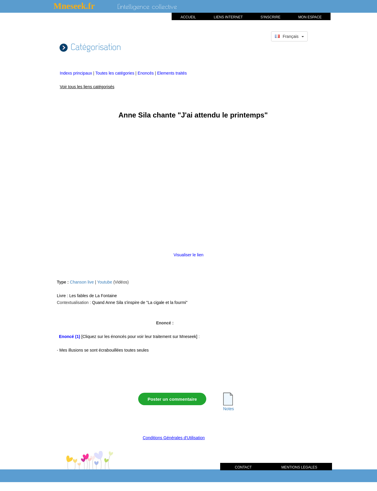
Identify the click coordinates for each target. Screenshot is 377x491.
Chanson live (82, 282)
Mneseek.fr (74, 6)
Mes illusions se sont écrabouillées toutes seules (104, 350)
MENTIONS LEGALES (299, 467)
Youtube (104, 282)
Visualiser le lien (189, 254)
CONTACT (243, 467)
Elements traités (172, 73)
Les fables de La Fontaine (93, 295)
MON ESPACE (310, 17)
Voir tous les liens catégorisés (87, 86)
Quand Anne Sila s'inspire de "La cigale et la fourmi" (139, 302)
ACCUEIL (188, 17)
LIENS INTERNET (228, 17)
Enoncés (146, 73)
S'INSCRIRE (270, 17)
